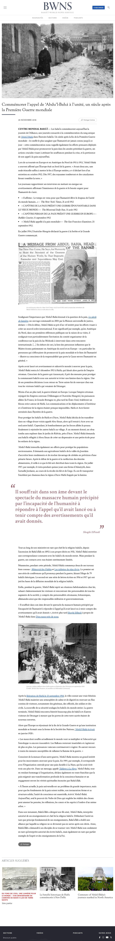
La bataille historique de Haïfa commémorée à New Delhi (55, 896)
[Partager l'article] (88, 120)
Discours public (10, 938)
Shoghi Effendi (75, 612)
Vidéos (65, 18)
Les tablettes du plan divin (66, 569)
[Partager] (24, 844)
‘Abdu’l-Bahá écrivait (85, 729)
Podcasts (78, 18)
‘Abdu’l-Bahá (27, 137)
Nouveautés (37, 18)
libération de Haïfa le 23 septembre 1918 (45, 695)
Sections (53, 18)
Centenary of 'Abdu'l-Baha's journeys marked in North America (95, 896)
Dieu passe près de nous (47, 616)
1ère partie (7, 903)
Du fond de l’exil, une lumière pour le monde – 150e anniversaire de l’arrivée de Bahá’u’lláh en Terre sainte (19, 896)
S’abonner (98, 7)
